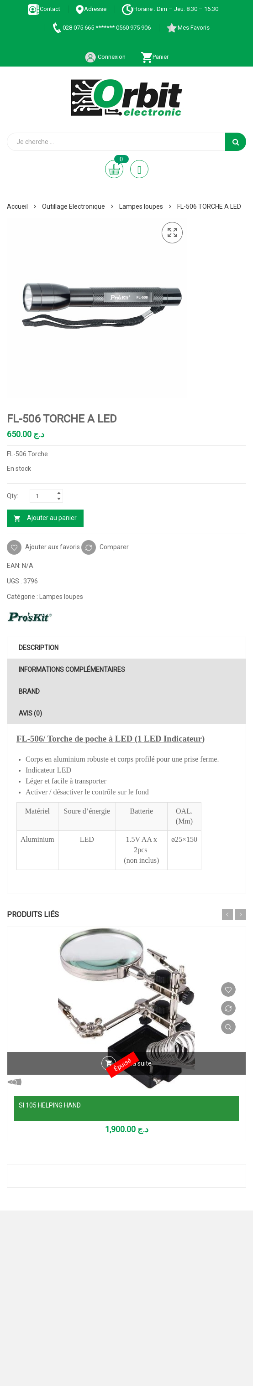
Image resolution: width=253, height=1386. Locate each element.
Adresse (90, 8)
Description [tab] (38, 647)
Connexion (105, 56)
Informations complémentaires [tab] (72, 669)
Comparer (114, 546)
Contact (44, 8)
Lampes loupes (141, 206)
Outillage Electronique (73, 206)
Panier (155, 56)
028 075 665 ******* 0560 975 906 (101, 27)
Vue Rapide (228, 1027)
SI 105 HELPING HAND (50, 1105)
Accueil (17, 206)
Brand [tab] (29, 691)
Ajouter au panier (52, 517)
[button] (172, 232)
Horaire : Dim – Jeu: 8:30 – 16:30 (169, 8)
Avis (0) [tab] (30, 713)
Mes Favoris (188, 27)
